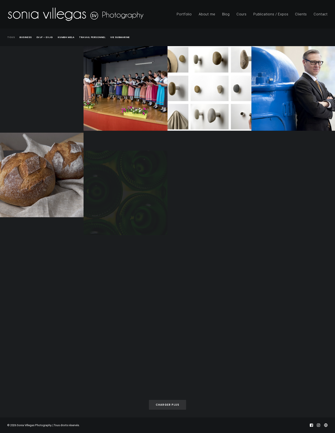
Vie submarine (120, 37)
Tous (11, 37)
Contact (321, 14)
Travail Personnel (92, 37)
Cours (242, 14)
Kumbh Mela (66, 37)
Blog (226, 14)
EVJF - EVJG (45, 37)
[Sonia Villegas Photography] (75, 14)
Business (25, 37)
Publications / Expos (270, 14)
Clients (301, 14)
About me (207, 14)
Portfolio (184, 14)
